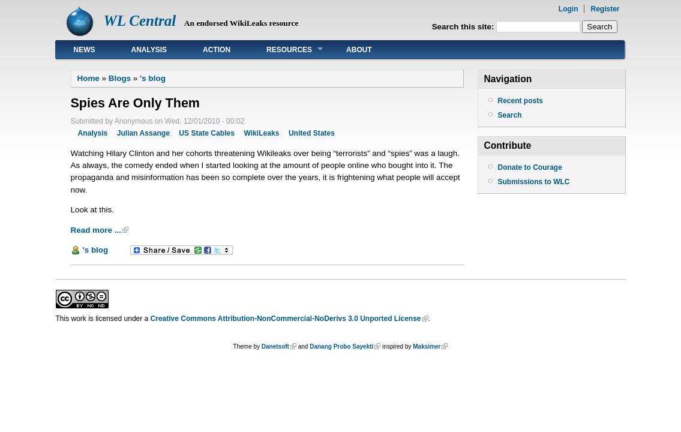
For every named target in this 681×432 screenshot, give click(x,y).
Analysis (149, 50)
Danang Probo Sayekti (341, 346)
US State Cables (207, 133)
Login (568, 9)
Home (88, 78)
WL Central (140, 21)
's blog (153, 78)
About (359, 50)
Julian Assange (143, 133)
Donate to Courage (530, 167)
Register (604, 9)
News (84, 50)
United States (312, 133)
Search (510, 115)
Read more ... (96, 230)
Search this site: (464, 26)
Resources (285, 49)
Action (216, 50)
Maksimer (426, 346)
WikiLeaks (261, 133)
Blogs (120, 78)
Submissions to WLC (534, 182)
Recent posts (520, 101)
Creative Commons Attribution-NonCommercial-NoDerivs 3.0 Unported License (286, 318)
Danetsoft (275, 346)
